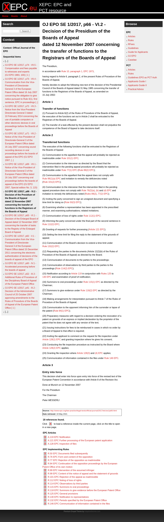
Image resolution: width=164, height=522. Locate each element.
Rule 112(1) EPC (92, 216)
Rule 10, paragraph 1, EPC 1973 (77, 71)
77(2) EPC (103, 194)
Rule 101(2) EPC (51, 182)
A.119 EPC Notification (59, 437)
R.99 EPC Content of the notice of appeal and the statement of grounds (83, 473)
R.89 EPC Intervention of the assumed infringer (71, 470)
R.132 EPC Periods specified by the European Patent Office (77, 500)
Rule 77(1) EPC (69, 170)
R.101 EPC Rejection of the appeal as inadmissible (73, 477)
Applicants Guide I (137, 81)
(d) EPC (108, 190)
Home (5, 16)
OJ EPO (132, 56)
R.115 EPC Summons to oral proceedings (68, 487)
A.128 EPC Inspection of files (62, 444)
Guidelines (133, 48)
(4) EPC (99, 353)
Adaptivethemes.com (92, 511)
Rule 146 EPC (111, 358)
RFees (131, 44)
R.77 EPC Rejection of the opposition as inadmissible (74, 460)
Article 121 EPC (97, 229)
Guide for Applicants (138, 52)
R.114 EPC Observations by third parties (68, 483)
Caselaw (132, 60)
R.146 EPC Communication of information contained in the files (79, 504)
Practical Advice (136, 89)
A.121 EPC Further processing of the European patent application (80, 440)
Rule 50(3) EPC (72, 202)
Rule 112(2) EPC (50, 224)
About (24, 16)
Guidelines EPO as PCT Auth (142, 77)
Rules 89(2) (91, 194)
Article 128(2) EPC (51, 348)
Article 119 (76, 273)
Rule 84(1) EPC (61, 311)
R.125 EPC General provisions (63, 493)
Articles (131, 36)
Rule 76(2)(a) (88, 190)
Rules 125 (106, 273)
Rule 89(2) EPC (86, 170)
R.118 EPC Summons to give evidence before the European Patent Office (84, 490)
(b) (97, 190)
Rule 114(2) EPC (64, 268)
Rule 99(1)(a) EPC (51, 178)
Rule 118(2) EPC (89, 290)
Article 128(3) (83, 353)
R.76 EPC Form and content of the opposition (70, 457)
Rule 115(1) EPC (91, 282)
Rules (131, 40)
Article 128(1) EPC (51, 339)
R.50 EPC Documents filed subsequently (68, 453)
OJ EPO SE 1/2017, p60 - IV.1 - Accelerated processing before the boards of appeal (20, 266)
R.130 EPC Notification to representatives (68, 497)
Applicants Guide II (137, 85)
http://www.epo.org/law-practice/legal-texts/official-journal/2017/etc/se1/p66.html (83, 411)
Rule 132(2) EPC (50, 246)
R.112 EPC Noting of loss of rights (65, 480)
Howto (14, 16)
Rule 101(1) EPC (70, 158)
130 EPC (46, 277)
